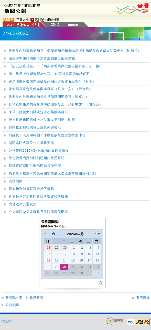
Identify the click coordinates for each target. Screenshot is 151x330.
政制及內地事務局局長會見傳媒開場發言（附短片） (49, 97)
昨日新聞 (36, 298)
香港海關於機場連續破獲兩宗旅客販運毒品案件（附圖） (52, 81)
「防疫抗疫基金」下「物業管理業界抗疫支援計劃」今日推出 (56, 66)
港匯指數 (16, 181)
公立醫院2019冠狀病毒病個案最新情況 (39, 150)
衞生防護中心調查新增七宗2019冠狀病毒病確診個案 (49, 74)
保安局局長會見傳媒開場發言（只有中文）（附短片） (50, 89)
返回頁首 (142, 298)
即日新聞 (12, 305)
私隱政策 (7, 321)
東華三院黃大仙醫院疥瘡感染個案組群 (38, 112)
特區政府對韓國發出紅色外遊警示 (35, 127)
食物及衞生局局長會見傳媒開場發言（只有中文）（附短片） (56, 104)
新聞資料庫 (13, 298)
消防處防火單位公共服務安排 (31, 143)
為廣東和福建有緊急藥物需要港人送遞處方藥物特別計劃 (52, 173)
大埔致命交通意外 (23, 204)
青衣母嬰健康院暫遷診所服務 (31, 189)
